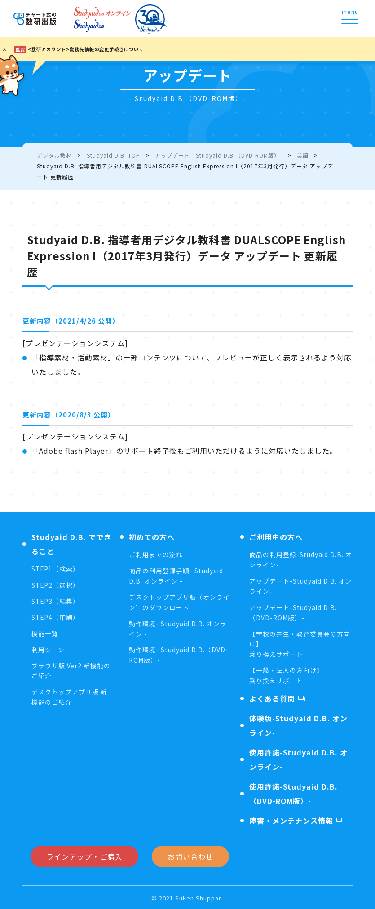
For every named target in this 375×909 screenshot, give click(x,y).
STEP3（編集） (55, 600)
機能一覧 (44, 632)
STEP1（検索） (55, 568)
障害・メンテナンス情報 (291, 818)
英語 (303, 155)
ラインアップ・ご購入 (84, 854)
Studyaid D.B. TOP (113, 155)
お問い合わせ (190, 854)
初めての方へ (152, 536)
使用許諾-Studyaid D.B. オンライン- (298, 757)
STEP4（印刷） (55, 616)
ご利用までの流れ (156, 554)
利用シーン (48, 648)
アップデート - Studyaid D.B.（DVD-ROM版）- (218, 155)
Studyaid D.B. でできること (71, 544)
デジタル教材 (54, 155)
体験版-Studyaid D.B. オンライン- (298, 723)
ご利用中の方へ (276, 536)
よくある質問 (272, 696)
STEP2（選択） (55, 584)
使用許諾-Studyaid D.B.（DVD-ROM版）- (293, 791)
